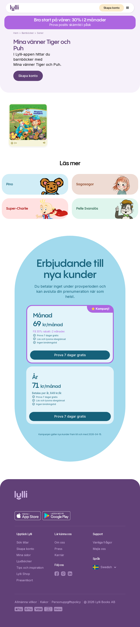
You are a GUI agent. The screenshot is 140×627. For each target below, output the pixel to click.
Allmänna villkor (26, 602)
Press (58, 549)
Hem (15, 33)
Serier (40, 33)
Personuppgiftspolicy (66, 602)
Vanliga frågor (102, 542)
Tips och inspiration (30, 567)
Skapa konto (112, 7)
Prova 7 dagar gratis (70, 355)
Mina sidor (23, 555)
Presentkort (24, 580)
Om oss (60, 542)
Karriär (59, 555)
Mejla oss (99, 549)
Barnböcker (28, 33)
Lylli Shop (23, 574)
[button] (127, 8)
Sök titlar (22, 542)
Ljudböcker (24, 561)
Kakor (44, 602)
